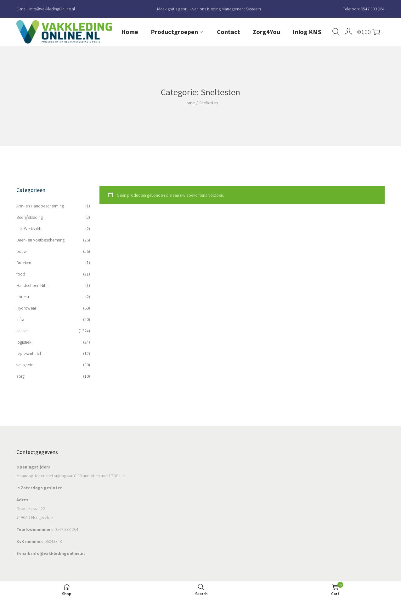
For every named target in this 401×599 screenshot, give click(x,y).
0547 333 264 (373, 9)
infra (20, 319)
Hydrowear (26, 308)
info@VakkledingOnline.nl (52, 9)
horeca (22, 297)
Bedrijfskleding (29, 217)
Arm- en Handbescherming (40, 206)
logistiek (23, 342)
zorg (20, 376)
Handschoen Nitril (32, 285)
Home (189, 103)
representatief (28, 353)
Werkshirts (33, 228)
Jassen (22, 331)
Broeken (23, 262)
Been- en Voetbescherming (40, 240)
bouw (21, 251)
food (20, 274)
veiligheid (24, 365)
